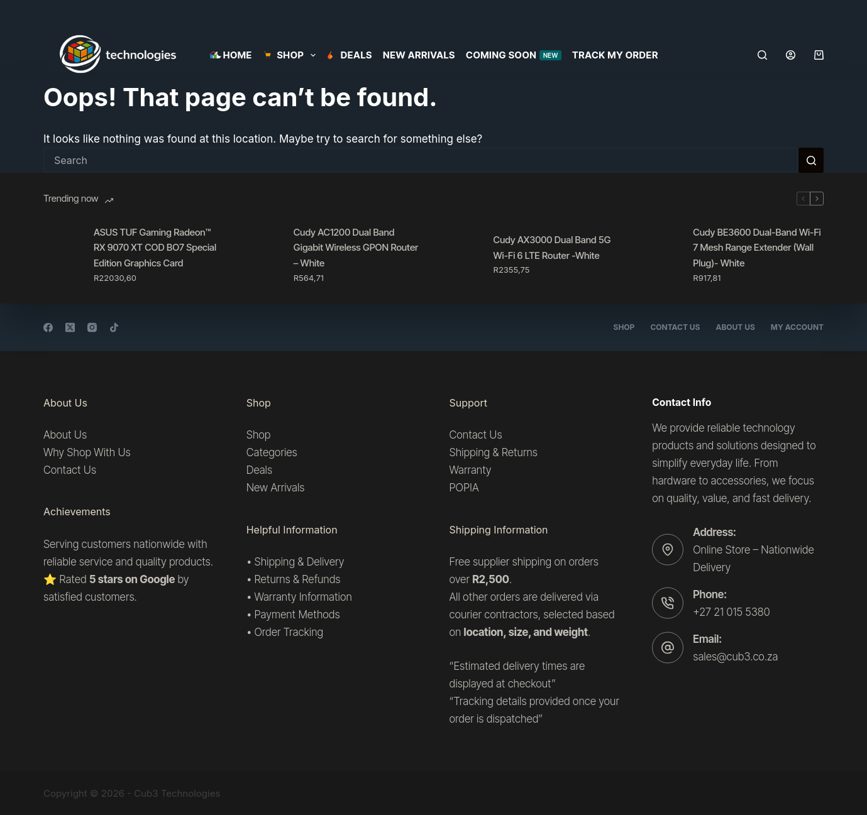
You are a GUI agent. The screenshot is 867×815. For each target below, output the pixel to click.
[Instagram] (92, 327)
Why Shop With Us (87, 452)
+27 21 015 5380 (731, 611)
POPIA (464, 487)
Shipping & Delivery (299, 561)
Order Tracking (288, 632)
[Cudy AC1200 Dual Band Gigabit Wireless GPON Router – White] (262, 254)
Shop (624, 327)
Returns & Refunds (297, 579)
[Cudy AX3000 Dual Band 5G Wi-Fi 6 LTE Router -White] (462, 254)
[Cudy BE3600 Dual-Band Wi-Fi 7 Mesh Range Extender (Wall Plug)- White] (661, 254)
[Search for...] (420, 160)
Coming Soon (513, 55)
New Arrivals (419, 55)
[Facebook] (48, 327)
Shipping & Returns (494, 452)
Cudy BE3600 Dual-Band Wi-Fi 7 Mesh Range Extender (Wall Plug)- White (756, 248)
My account (797, 327)
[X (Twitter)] (70, 327)
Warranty (471, 470)
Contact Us (675, 327)
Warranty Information (302, 597)
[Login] (790, 55)
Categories (271, 452)
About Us (734, 327)
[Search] (762, 55)
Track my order (615, 55)
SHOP (292, 55)
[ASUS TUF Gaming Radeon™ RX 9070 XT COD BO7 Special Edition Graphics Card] (62, 254)
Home (230, 55)
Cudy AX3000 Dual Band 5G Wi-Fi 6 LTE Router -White (552, 247)
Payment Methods (297, 614)
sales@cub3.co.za (735, 656)
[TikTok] (114, 327)
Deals (349, 55)
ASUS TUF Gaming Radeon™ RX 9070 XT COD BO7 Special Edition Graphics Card (155, 248)
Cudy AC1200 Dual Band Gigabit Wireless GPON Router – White (356, 248)
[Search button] (811, 160)
